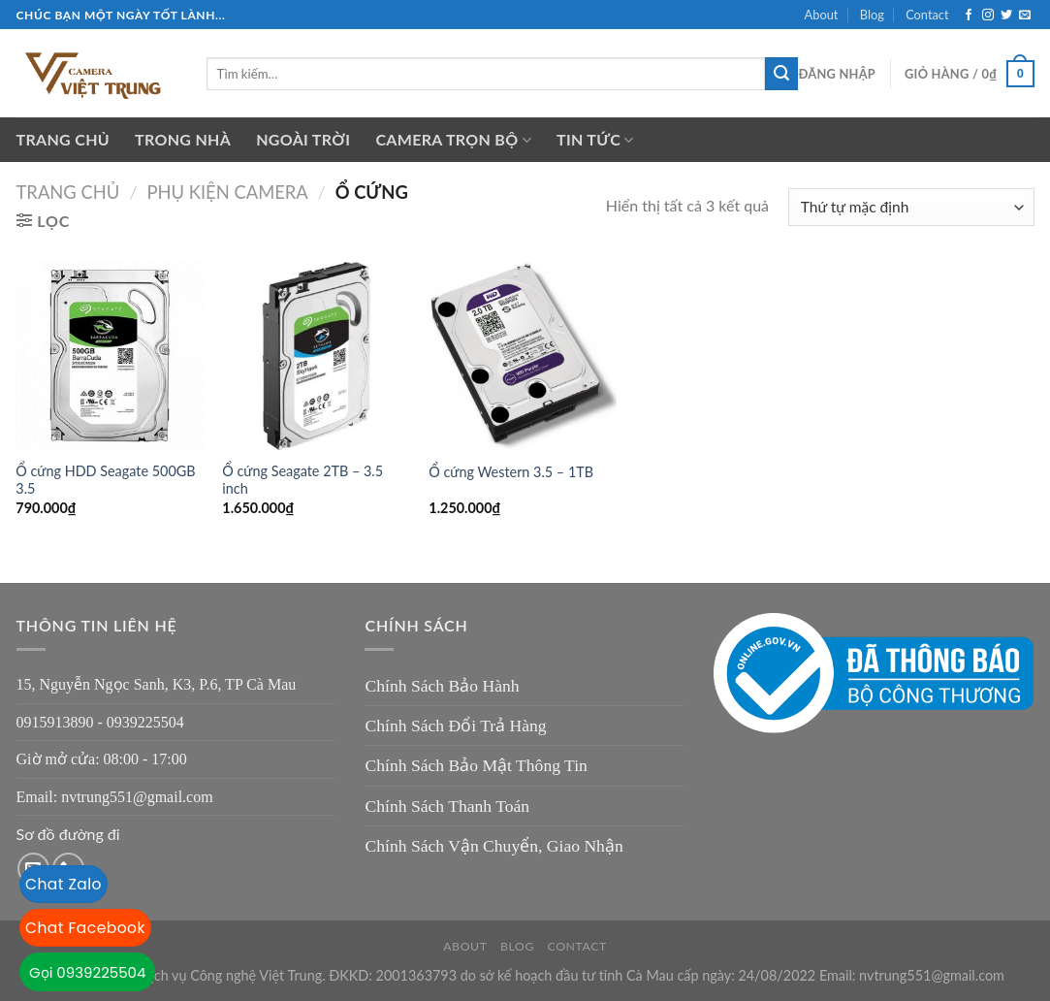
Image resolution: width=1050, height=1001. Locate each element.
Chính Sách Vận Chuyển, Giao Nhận (493, 846)
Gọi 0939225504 (87, 972)
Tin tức (595, 139)
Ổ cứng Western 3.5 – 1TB (511, 472)
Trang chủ (63, 139)
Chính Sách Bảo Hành (442, 685)
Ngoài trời (303, 139)
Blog (872, 14)
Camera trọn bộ (453, 139)
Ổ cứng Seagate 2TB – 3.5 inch (302, 480)
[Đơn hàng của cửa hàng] (911, 207)
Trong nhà (183, 139)
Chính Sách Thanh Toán (447, 806)
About (822, 14)
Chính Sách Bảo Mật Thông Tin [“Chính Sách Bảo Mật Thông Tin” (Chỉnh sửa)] (476, 765)
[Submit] (781, 73)
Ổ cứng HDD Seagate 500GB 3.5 (105, 480)
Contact (927, 14)
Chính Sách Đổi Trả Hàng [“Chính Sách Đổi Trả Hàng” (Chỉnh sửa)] (455, 725)
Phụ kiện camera (226, 192)
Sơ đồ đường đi (68, 833)
